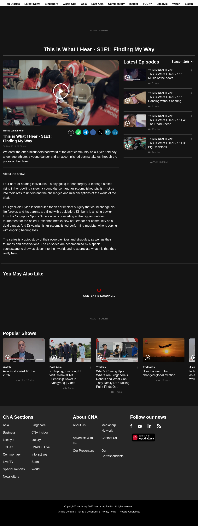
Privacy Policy (109, 511)
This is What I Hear (160, 70)
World (36, 469)
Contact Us (109, 438)
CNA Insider (40, 432)
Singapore (51, 21)
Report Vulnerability (130, 511)
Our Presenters (83, 450)
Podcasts (149, 367)
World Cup (70, 21)
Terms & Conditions (88, 511)
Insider (133, 21)
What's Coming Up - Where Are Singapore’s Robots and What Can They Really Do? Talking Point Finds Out (112, 379)
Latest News (32, 21)
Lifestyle (162, 21)
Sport (35, 461)
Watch (176, 21)
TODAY (147, 21)
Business (9, 432)
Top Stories (12, 21)
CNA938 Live (41, 447)
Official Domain (66, 511)
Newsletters (11, 476)
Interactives (39, 454)
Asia (84, 21)
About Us (79, 425)
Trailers (101, 367)
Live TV (8, 461)
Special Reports (14, 469)
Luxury (36, 439)
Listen (189, 21)
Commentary (116, 21)
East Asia (97, 21)
